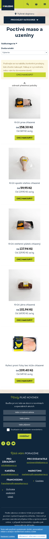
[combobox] (24, 53)
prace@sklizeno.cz (9, 475)
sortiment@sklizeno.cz (37, 463)
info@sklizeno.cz (9, 466)
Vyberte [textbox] (6, 53)
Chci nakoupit (24, 75)
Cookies (39, 481)
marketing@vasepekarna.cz (35, 475)
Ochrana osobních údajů (10, 493)
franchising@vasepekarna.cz (14, 484)
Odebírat (24, 436)
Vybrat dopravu (25, 14)
